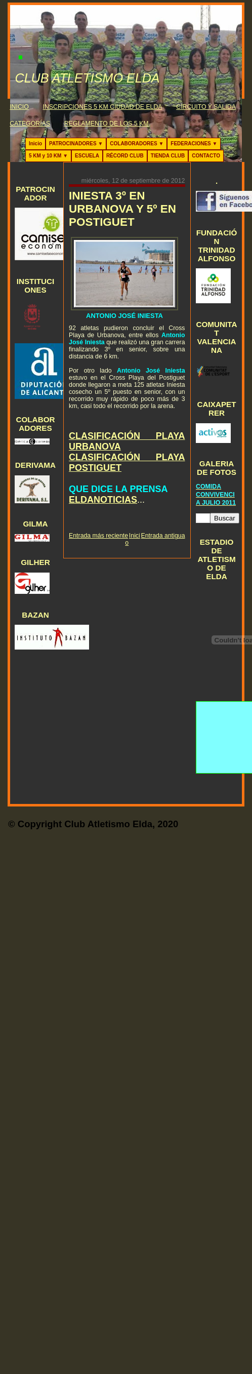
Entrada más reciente (98, 535)
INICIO (19, 106)
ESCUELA (87, 155)
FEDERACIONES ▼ (194, 143)
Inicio (35, 143)
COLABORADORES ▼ (136, 143)
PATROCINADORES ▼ (76, 143)
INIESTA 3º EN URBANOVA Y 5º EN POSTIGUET (122, 208)
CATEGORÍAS (30, 123)
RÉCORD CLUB (125, 155)
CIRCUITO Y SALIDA (206, 106)
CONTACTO (206, 155)
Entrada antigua (163, 535)
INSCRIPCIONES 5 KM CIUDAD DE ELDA (102, 106)
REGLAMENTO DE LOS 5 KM (106, 123)
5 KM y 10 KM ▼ (48, 155)
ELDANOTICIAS (103, 500)
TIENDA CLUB (168, 155)
